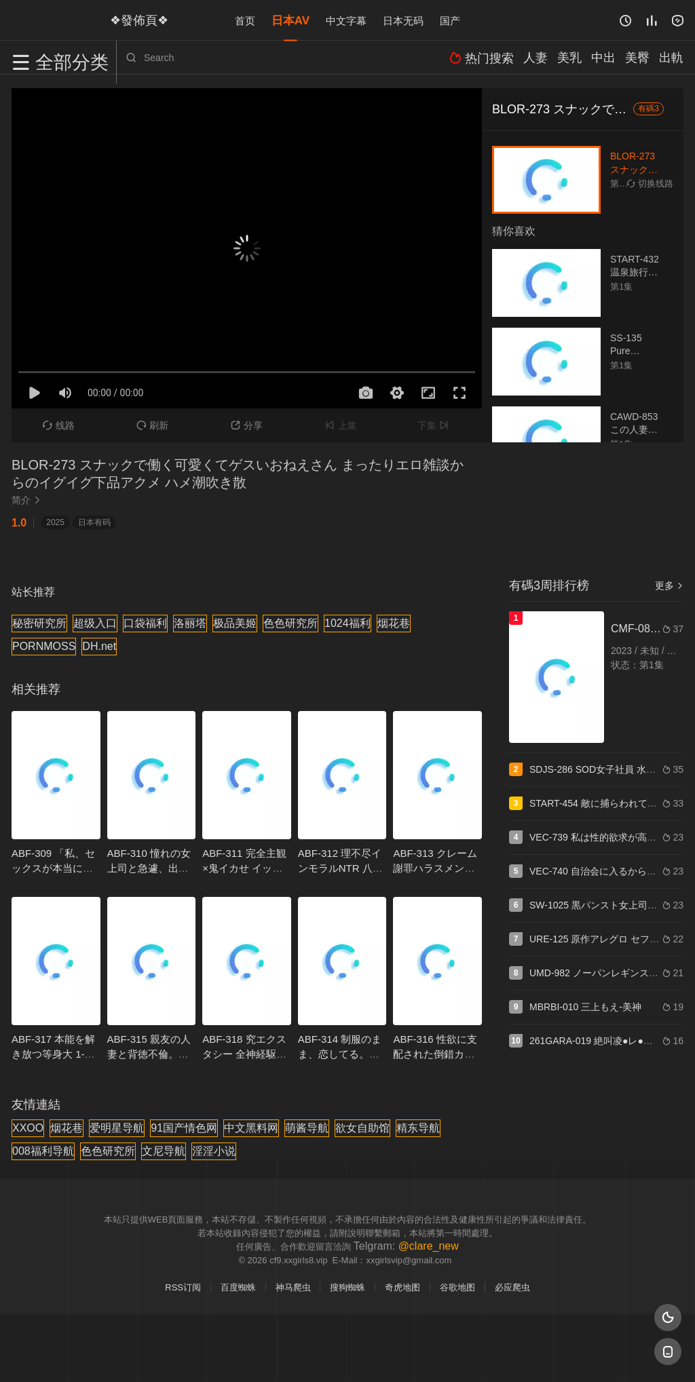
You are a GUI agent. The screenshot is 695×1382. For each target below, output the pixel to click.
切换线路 (650, 183)
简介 (28, 500)
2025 (55, 522)
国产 (450, 20)
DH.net (99, 646)
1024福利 (347, 623)
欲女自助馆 (362, 1128)
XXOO (27, 1128)
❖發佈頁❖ (133, 19)
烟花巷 (393, 623)
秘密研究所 (39, 623)
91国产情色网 (184, 1128)
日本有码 (94, 522)
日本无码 (403, 20)
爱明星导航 (117, 1128)
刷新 (152, 425)
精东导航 (418, 1128)
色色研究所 (290, 623)
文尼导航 (163, 1151)
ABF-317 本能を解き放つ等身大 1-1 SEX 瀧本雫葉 (53, 1054)
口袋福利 (145, 623)
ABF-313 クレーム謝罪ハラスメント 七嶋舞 (434, 868)
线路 (59, 425)
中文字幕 (346, 20)
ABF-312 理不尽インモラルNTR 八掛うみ (340, 868)
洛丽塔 (190, 623)
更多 (669, 585)
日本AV (290, 20)
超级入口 (95, 623)
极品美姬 (235, 623)
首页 (245, 20)
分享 (247, 425)
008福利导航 (43, 1151)
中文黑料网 (251, 1128)
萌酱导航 (306, 1128)
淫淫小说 (214, 1151)
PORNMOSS (43, 646)
